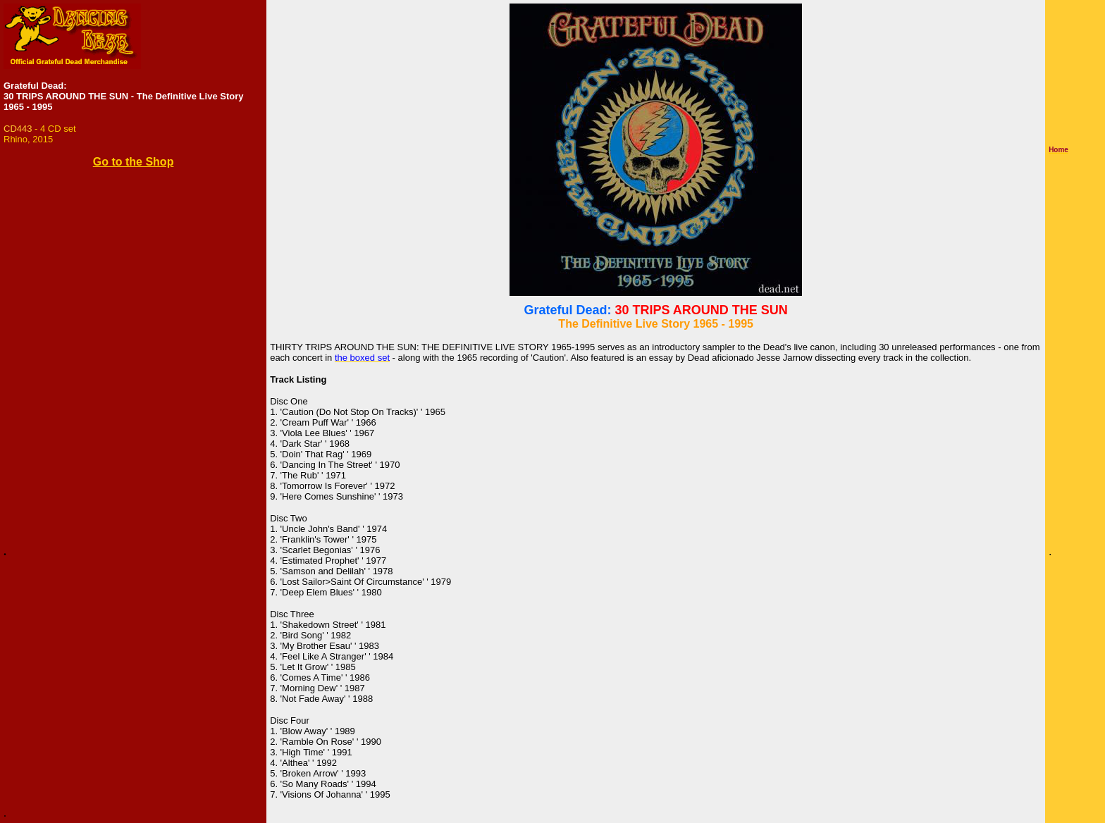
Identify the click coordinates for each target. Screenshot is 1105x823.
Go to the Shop (133, 162)
